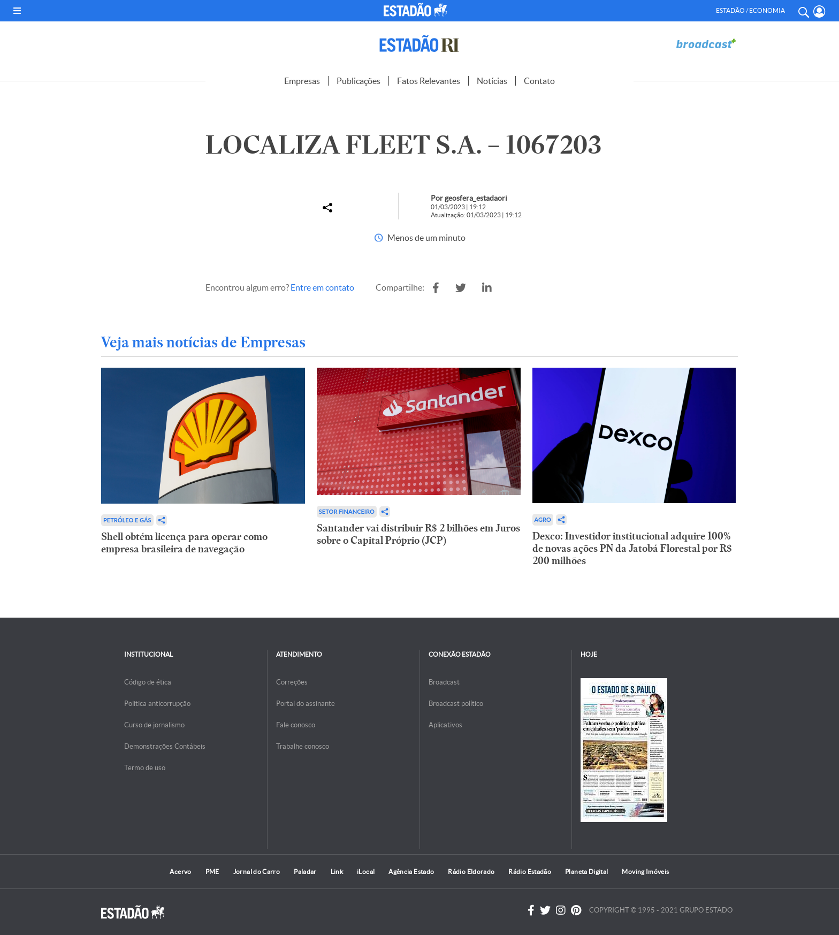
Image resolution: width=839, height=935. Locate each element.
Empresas (302, 81)
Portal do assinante (305, 704)
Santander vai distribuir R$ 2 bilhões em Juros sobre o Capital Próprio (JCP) (418, 534)
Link (337, 871)
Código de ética (147, 682)
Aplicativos (445, 725)
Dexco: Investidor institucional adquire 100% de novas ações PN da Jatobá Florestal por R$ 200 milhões (632, 548)
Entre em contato (322, 287)
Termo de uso (144, 768)
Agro (543, 519)
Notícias (492, 81)
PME (212, 871)
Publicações (358, 81)
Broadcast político (456, 704)
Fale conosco (295, 725)
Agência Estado (411, 871)
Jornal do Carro (256, 871)
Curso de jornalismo (154, 725)
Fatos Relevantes (428, 81)
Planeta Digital (586, 871)
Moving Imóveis (645, 871)
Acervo (180, 871)
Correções (292, 682)
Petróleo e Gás (127, 519)
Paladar (305, 871)
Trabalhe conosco (302, 746)
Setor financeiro (347, 511)
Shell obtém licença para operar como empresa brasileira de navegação (184, 542)
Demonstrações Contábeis (164, 746)
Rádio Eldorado (471, 871)
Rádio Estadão (529, 871)
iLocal (366, 871)
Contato (539, 81)
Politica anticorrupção (157, 704)
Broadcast (444, 682)
